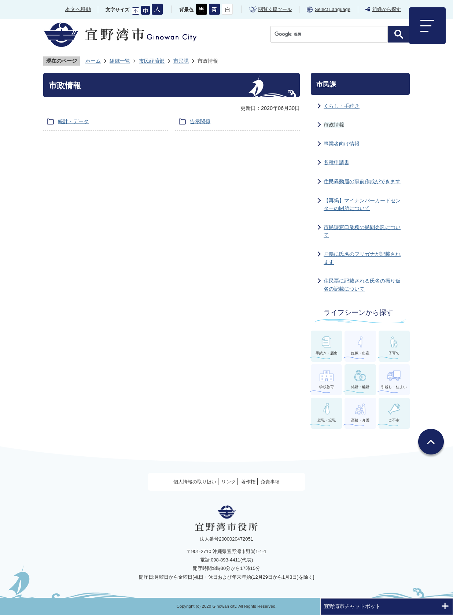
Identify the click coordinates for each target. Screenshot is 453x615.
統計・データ (73, 121)
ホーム (93, 61)
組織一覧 (120, 61)
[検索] (331, 34)
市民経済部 (152, 61)
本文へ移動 (78, 9)
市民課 (181, 61)
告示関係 (200, 121)
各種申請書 (336, 162)
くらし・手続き (342, 106)
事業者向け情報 (342, 144)
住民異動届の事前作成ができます (362, 181)
